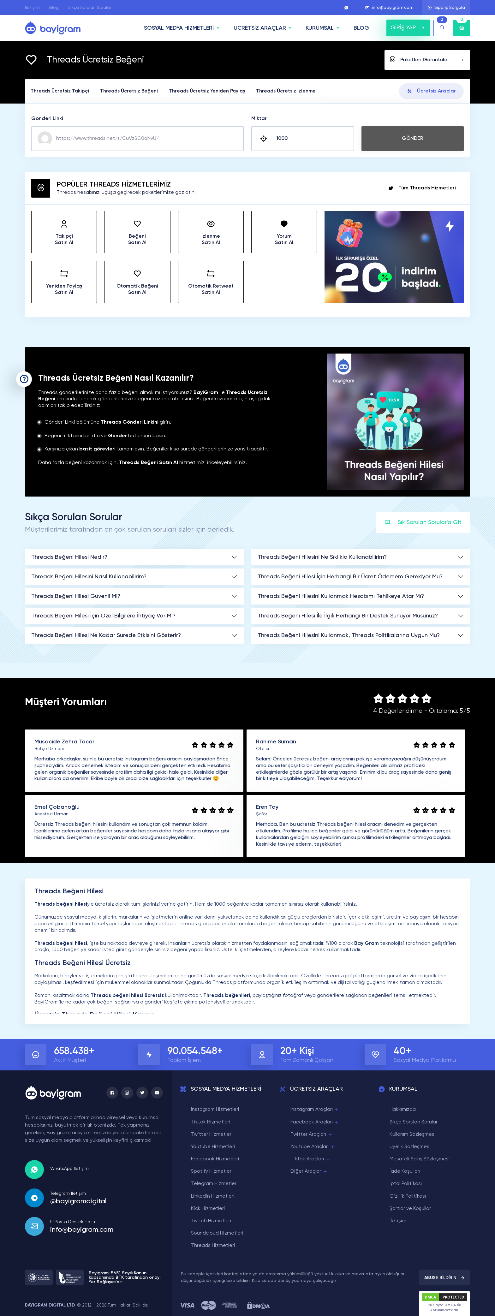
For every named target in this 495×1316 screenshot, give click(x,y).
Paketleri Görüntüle (427, 60)
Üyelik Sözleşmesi (410, 1147)
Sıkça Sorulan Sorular (89, 7)
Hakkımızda (403, 1109)
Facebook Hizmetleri (215, 1159)
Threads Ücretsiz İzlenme (296, 91)
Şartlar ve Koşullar (410, 1209)
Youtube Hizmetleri (213, 1147)
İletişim (32, 7)
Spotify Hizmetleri (212, 1171)
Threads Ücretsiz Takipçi (61, 91)
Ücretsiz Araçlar (431, 91)
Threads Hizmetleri (213, 1245)
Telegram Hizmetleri (214, 1184)
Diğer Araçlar (309, 1172)
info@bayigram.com (389, 7)
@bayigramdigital (78, 1201)
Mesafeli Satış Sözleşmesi (420, 1159)
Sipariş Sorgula (446, 7)
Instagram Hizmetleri (215, 1109)
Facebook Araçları (314, 1122)
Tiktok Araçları (310, 1159)
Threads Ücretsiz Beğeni (133, 91)
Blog (54, 7)
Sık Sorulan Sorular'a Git (423, 523)
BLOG (361, 28)
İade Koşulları (405, 1171)
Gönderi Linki (47, 119)
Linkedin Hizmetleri (213, 1196)
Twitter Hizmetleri (212, 1134)
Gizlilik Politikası (408, 1196)
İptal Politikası (406, 1184)
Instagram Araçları (314, 1110)
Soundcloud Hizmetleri (217, 1233)
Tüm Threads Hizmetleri (422, 188)
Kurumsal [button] (320, 28)
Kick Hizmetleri (208, 1209)
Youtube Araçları (312, 1147)
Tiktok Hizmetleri (210, 1122)
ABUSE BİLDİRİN (444, 1278)
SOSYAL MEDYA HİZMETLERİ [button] (179, 28)
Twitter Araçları (311, 1134)
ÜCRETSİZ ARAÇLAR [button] (260, 28)
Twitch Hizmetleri (211, 1221)
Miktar (259, 119)
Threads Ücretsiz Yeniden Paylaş (215, 91)
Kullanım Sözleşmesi (413, 1134)
